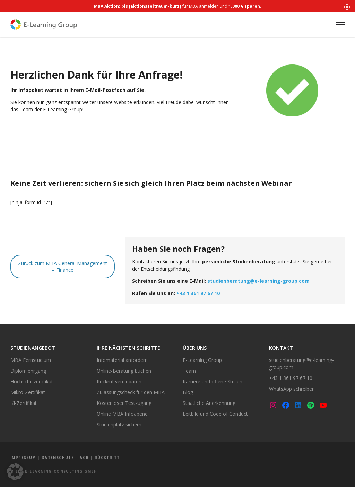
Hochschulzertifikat (31, 381)
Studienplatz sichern (119, 424)
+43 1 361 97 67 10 (198, 293)
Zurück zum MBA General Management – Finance (62, 266)
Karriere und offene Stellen (212, 381)
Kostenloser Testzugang (124, 403)
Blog (188, 392)
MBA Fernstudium (30, 360)
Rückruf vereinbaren (119, 381)
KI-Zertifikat (23, 403)
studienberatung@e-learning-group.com (258, 281)
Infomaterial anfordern (122, 360)
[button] (15, 471)
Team (189, 370)
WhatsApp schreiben (292, 388)
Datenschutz (58, 457)
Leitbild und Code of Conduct (215, 413)
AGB (84, 457)
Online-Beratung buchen (124, 370)
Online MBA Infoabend (122, 413)
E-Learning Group (202, 360)
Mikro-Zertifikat (27, 392)
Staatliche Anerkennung (209, 403)
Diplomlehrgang (28, 370)
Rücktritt (107, 457)
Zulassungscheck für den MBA (131, 392)
